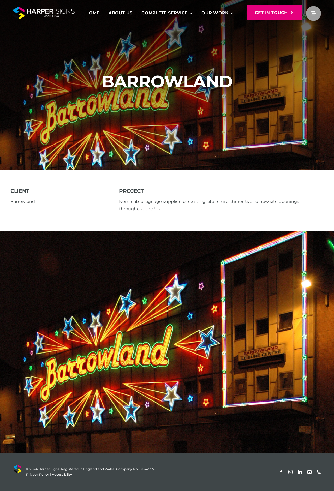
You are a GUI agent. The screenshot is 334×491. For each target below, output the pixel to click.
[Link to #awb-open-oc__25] (313, 13)
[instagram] (290, 472)
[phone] (319, 472)
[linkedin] (300, 472)
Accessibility (62, 474)
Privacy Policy (37, 474)
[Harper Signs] (44, 8)
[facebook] (281, 472)
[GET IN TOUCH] (274, 12)
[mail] (309, 472)
